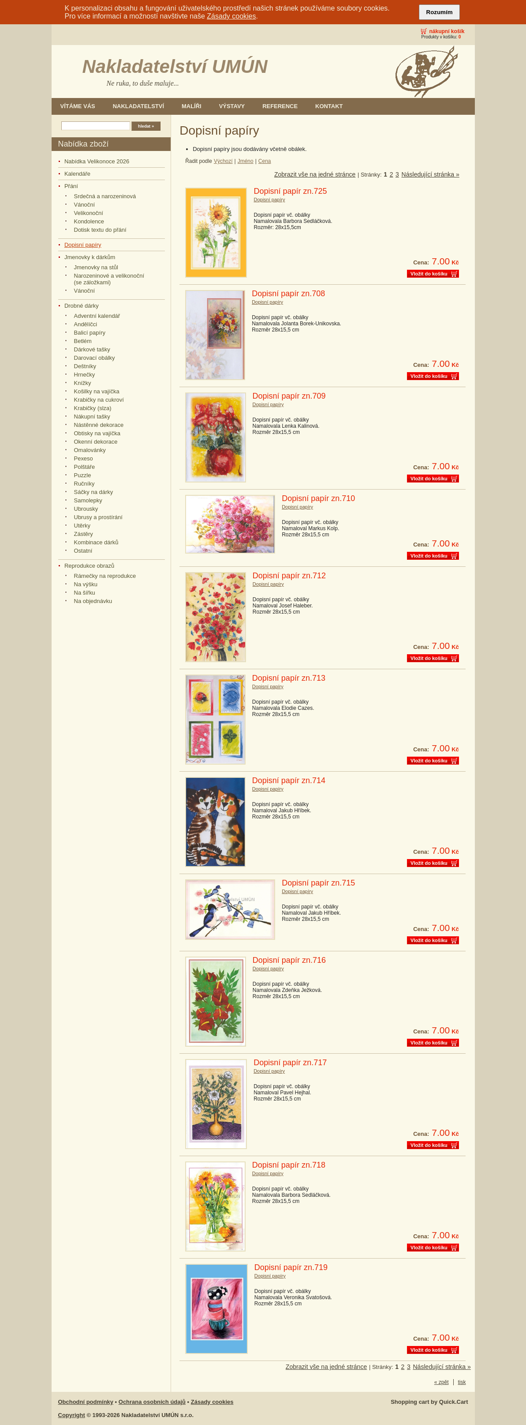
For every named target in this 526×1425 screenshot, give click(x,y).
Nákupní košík (446, 31)
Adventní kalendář (97, 316)
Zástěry (83, 534)
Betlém (83, 341)
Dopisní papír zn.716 (289, 960)
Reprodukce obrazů (89, 565)
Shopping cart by (429, 1402)
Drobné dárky (81, 305)
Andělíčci (85, 324)
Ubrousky (86, 508)
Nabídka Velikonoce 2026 (96, 161)
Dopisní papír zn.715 (318, 882)
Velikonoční (88, 213)
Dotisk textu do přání (100, 229)
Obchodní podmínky (86, 1402)
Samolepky (88, 500)
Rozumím (439, 12)
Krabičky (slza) (93, 408)
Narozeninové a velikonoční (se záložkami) (109, 279)
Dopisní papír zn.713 (288, 678)
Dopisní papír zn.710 (318, 498)
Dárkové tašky (92, 349)
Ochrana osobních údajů (152, 1402)
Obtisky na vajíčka (97, 433)
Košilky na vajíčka (96, 391)
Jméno (246, 161)
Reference (280, 106)
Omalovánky (90, 450)
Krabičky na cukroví (99, 399)
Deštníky (85, 366)
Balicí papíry (89, 332)
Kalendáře (77, 173)
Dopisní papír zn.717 (290, 1062)
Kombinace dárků (96, 542)
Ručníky (84, 483)
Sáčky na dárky (93, 492)
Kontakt (329, 106)
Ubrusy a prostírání (98, 517)
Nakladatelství (138, 106)
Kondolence (89, 221)
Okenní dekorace (96, 441)
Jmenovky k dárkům (89, 257)
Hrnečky (84, 374)
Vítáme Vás (77, 106)
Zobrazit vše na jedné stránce (314, 174)
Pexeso (83, 458)
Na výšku (85, 584)
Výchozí (223, 161)
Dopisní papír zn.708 (288, 293)
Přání (71, 186)
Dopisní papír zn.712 (289, 575)
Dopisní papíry (82, 244)
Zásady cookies (231, 16)
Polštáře (84, 467)
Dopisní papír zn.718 (288, 1165)
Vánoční (84, 204)
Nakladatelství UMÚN (175, 66)
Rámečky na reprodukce (105, 576)
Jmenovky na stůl (96, 267)
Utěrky (82, 525)
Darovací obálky (94, 357)
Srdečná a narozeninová (105, 196)
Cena (264, 161)
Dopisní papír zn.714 (288, 780)
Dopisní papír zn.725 (290, 191)
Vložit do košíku (429, 273)
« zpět (441, 1382)
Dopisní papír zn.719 (291, 1267)
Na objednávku (93, 601)
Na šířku (84, 592)
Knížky (82, 383)
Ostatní (83, 550)
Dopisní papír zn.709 (289, 396)
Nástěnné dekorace (99, 425)
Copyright (71, 1415)
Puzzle (82, 475)
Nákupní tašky (92, 416)
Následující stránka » (430, 174)
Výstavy (232, 106)
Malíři (191, 106)
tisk (462, 1382)
